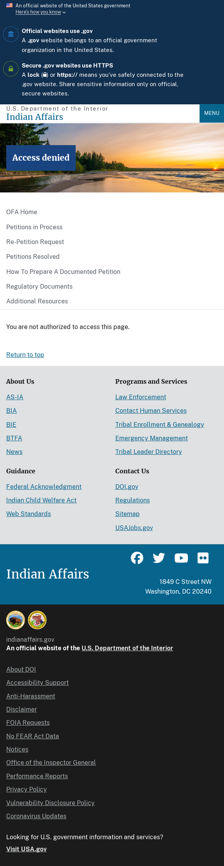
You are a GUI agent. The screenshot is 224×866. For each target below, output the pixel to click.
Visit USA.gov (26, 849)
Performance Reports (37, 776)
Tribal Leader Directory (148, 452)
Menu (211, 113)
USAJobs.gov (134, 528)
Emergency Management (151, 438)
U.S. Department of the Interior (127, 648)
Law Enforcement (140, 397)
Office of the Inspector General (51, 762)
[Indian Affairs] (103, 117)
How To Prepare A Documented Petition (63, 271)
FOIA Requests (28, 722)
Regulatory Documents (39, 286)
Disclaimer (21, 709)
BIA (11, 410)
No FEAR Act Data (32, 736)
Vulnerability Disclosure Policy (50, 803)
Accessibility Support (37, 682)
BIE (11, 424)
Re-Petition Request (35, 242)
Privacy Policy (26, 789)
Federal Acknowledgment (44, 486)
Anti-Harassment (30, 696)
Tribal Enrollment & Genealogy (159, 424)
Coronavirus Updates (36, 816)
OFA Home (21, 212)
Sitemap (127, 514)
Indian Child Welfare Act (41, 500)
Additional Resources (37, 301)
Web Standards (28, 514)
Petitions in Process (34, 227)
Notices (17, 749)
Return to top (25, 355)
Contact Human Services (151, 410)
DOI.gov (126, 486)
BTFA (14, 438)
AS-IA (14, 397)
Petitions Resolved (33, 256)
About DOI (21, 669)
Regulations (132, 500)
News (14, 452)
